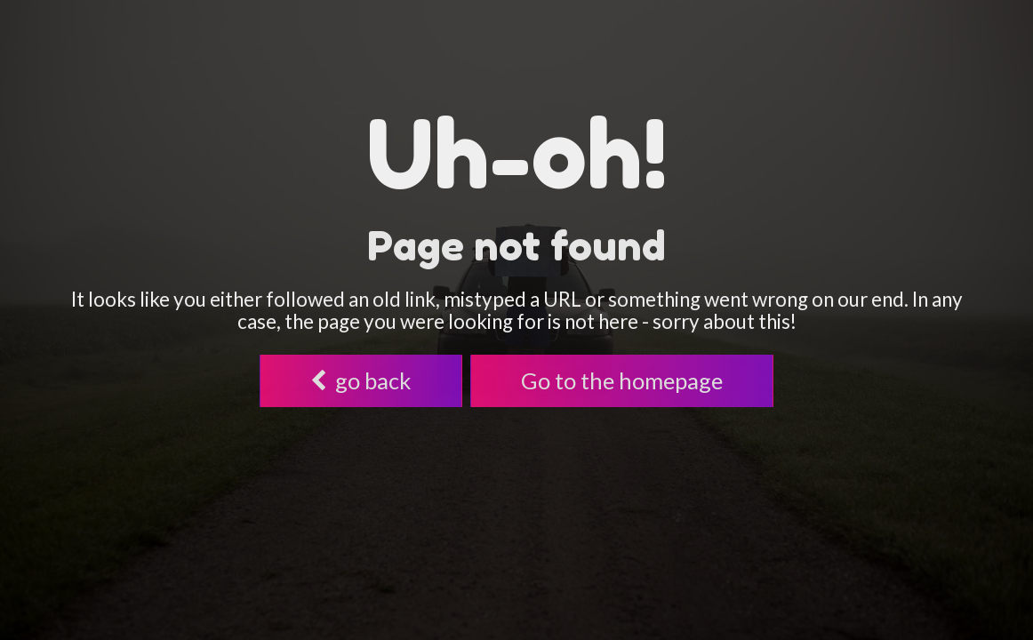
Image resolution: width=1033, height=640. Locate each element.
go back (360, 380)
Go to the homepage (622, 380)
